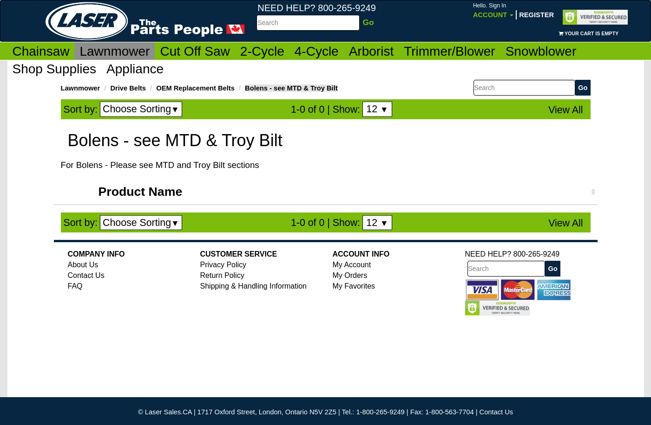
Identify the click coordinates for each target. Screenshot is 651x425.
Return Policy (222, 275)
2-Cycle (262, 51)
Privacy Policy (223, 265)
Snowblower (541, 51)
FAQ (75, 286)
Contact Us (86, 275)
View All (565, 110)
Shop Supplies (55, 69)
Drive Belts (128, 88)
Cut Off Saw (195, 51)
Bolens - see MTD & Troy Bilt (291, 88)
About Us (83, 265)
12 (377, 109)
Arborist (371, 51)
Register (536, 15)
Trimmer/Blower (449, 51)
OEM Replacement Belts (195, 88)
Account (493, 10)
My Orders (350, 275)
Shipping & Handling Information (253, 286)
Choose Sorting (141, 109)
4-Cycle (317, 51)
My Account (352, 265)
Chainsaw (41, 51)
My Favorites (354, 286)
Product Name (141, 192)
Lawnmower (114, 51)
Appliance (135, 69)
